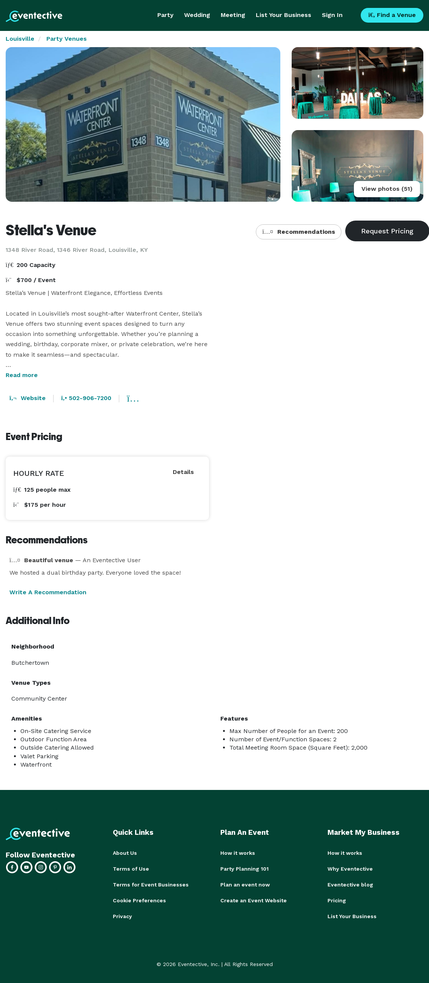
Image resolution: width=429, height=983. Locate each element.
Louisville (20, 38)
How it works (237, 853)
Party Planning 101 (244, 869)
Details (183, 471)
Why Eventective (350, 869)
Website (27, 398)
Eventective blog (350, 885)
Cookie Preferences (139, 900)
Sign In (332, 14)
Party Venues (66, 38)
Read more (22, 375)
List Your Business (283, 14)
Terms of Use (131, 869)
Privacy (122, 916)
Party (165, 14)
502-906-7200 (86, 398)
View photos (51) (386, 188)
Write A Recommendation (47, 592)
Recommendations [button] (298, 231)
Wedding (197, 14)
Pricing (337, 900)
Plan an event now (245, 885)
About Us (125, 853)
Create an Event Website (253, 900)
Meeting (233, 14)
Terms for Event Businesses (151, 885)
